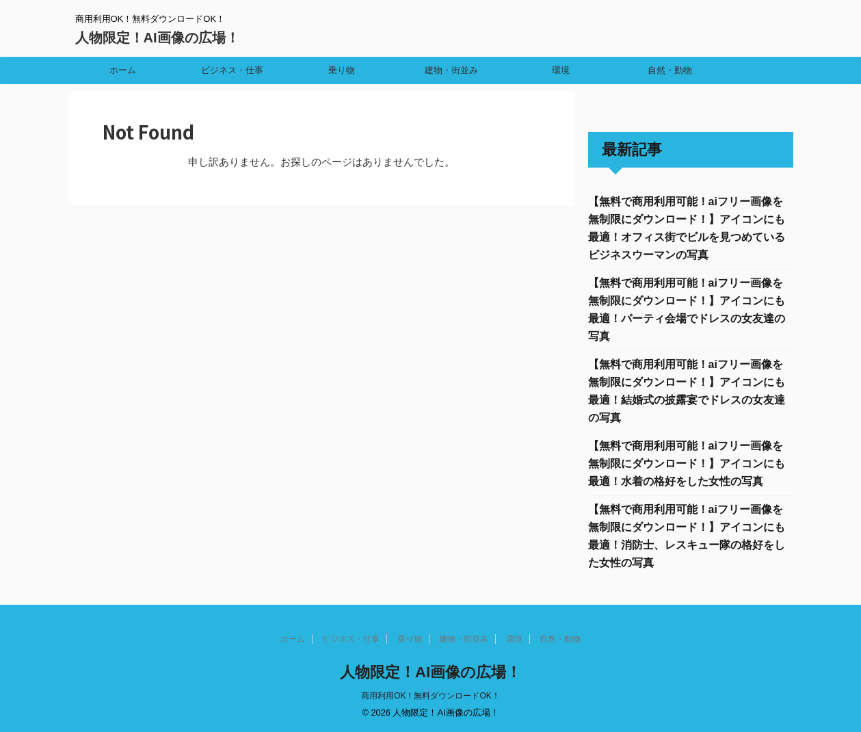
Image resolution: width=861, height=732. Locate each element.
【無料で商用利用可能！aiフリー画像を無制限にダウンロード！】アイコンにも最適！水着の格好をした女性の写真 (686, 463)
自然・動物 (670, 70)
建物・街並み (451, 70)
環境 (561, 70)
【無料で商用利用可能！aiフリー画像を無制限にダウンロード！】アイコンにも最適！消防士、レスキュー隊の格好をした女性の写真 (686, 536)
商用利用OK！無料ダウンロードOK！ (430, 696)
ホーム (122, 70)
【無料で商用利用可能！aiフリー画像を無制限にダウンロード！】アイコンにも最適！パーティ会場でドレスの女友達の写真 (686, 309)
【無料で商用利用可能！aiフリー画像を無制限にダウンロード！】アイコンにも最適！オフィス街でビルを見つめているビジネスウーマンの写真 (686, 228)
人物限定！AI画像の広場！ (157, 37)
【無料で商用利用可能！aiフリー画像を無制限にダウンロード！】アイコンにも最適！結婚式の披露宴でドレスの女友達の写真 (686, 390)
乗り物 (341, 70)
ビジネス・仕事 (232, 70)
